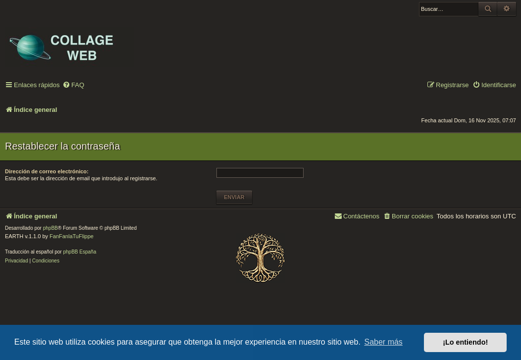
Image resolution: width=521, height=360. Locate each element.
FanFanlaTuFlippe (72, 236)
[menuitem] (73, 85)
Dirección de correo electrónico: (47, 171)
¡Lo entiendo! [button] (465, 342)
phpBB (50, 228)
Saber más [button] (384, 342)
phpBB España (79, 252)
